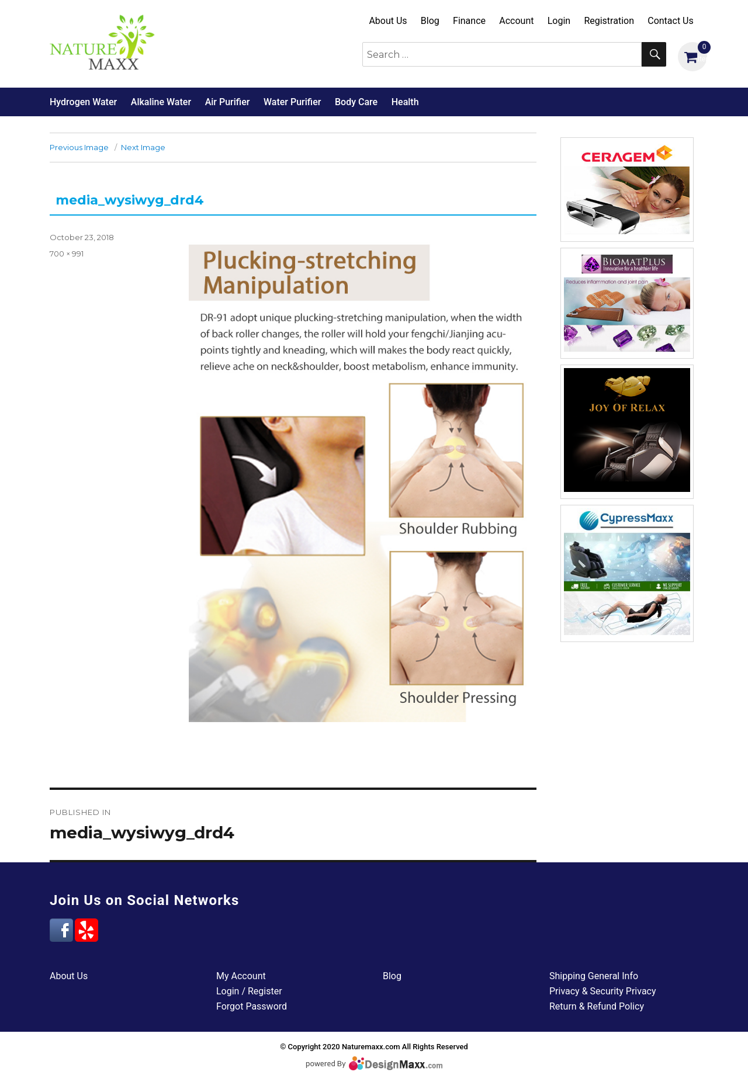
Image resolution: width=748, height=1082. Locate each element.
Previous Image (79, 147)
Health (405, 101)
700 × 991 (67, 253)
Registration (609, 20)
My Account (241, 976)
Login (559, 20)
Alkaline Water (161, 101)
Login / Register (249, 991)
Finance (469, 20)
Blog (430, 20)
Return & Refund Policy (596, 1006)
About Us (388, 20)
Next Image (143, 147)
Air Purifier (227, 101)
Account (516, 20)
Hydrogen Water (83, 101)
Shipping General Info (593, 976)
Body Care (356, 101)
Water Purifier (292, 101)
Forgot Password (251, 1006)
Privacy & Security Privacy (602, 991)
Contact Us (670, 20)
